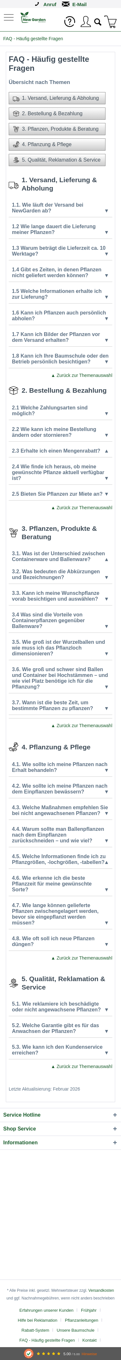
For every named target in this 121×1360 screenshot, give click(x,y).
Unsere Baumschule (76, 1330)
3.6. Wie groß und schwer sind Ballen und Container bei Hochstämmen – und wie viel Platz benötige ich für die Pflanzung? (60, 678)
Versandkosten (101, 1290)
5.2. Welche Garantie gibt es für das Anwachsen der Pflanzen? (60, 1028)
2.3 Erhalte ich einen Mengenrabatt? (60, 451)
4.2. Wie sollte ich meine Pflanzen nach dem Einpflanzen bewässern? (60, 789)
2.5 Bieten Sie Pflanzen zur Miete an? (60, 494)
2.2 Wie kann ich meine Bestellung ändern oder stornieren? (60, 432)
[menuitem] (9, 17)
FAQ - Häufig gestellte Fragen (47, 1340)
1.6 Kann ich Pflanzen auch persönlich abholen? (60, 316)
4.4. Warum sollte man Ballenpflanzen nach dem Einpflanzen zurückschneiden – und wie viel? (60, 835)
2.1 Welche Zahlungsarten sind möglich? (60, 411)
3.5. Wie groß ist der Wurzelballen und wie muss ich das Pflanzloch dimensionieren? (60, 648)
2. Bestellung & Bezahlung (48, 113)
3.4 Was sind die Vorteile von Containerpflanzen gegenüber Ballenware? (60, 620)
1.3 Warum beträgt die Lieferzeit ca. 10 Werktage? (60, 251)
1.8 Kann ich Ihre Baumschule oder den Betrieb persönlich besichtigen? (60, 359)
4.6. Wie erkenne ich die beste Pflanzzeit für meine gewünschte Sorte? (60, 884)
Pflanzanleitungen (81, 1320)
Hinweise (89, 1354)
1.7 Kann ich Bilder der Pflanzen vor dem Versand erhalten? (60, 337)
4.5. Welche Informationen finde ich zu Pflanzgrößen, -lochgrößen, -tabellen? (60, 859)
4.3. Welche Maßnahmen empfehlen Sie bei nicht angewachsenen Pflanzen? (60, 810)
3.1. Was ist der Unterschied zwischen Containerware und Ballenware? (60, 556)
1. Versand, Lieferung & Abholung (56, 98)
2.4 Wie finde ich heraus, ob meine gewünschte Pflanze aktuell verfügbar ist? (60, 472)
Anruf (50, 4)
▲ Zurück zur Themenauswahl (81, 375)
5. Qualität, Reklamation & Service (57, 160)
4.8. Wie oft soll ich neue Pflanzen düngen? (60, 941)
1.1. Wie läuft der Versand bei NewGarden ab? (60, 208)
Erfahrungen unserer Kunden (46, 1310)
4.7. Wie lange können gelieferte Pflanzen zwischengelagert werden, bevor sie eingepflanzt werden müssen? (60, 914)
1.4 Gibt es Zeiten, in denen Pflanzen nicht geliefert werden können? (60, 272)
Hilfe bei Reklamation (37, 1320)
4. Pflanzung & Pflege (42, 144)
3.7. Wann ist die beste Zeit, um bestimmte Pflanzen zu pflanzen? (60, 705)
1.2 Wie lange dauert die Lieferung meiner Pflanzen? (60, 229)
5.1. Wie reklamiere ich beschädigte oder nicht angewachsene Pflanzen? (60, 1007)
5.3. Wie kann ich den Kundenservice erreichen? (60, 1050)
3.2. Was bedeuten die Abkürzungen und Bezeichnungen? (60, 574)
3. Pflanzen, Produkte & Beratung (55, 129)
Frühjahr (88, 1310)
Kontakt (89, 1340)
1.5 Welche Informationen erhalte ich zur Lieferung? (60, 294)
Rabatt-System (35, 1330)
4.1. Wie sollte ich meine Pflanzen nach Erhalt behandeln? (60, 767)
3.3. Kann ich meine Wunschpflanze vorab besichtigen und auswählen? (60, 596)
